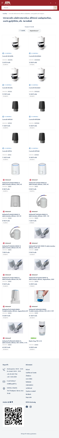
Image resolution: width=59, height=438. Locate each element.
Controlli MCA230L (7, 56)
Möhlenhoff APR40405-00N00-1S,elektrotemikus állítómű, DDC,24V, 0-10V (41, 310)
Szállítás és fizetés (31, 373)
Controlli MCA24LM (34, 88)
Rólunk (28, 370)
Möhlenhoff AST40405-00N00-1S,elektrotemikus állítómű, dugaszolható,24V (15, 310)
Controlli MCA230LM (35, 56)
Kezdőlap (5, 13)
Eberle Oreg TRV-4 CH (35, 341)
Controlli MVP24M (34, 151)
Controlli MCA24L (7, 88)
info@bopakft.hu (12, 384)
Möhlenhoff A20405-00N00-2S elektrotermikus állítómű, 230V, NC (39, 183)
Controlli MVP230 (7, 119)
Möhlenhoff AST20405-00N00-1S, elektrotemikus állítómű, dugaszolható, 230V (41, 278)
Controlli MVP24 (7, 151)
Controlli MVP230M (34, 119)
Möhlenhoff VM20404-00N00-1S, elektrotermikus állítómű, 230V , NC (39, 215)
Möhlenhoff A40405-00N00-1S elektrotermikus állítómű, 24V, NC (11, 215)
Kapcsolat (28, 397)
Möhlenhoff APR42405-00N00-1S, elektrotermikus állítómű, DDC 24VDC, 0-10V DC (15, 342)
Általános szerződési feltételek (29, 379)
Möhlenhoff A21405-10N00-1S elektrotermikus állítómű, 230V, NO (42, 247)
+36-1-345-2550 (12, 377)
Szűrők (22, 30)
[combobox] (34, 30)
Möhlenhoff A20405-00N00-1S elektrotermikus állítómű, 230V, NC (12, 183)
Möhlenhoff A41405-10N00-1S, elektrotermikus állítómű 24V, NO (11, 278)
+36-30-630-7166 (12, 374)
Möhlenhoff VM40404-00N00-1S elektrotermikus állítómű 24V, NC (11, 247)
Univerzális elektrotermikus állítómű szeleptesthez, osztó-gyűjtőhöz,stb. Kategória (26, 13)
